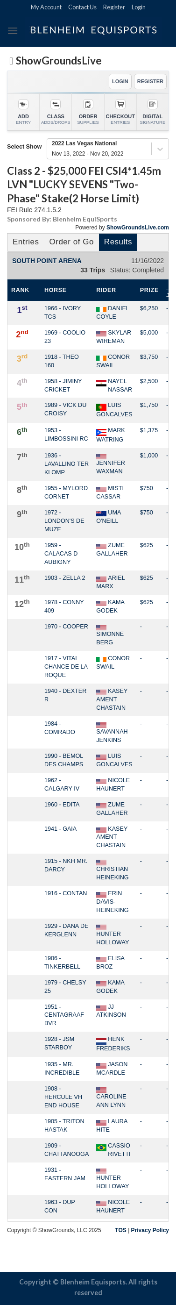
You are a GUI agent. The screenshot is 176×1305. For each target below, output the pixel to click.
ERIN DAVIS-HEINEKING (112, 901)
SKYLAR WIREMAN (113, 336)
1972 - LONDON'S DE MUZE (64, 521)
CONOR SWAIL (113, 361)
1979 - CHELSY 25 (65, 986)
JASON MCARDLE (111, 1068)
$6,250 (149, 308)
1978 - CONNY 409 (64, 606)
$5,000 (149, 332)
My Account (46, 7)
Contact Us (82, 7)
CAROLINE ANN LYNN (111, 1097)
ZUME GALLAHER (111, 549)
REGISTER (150, 81)
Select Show (24, 146)
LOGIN (120, 81)
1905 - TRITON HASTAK (64, 1125)
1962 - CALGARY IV (61, 784)
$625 (146, 545)
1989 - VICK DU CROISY (65, 409)
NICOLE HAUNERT (113, 784)
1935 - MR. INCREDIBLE (62, 1068)
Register (114, 7)
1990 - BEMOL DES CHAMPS (63, 760)
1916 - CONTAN (65, 893)
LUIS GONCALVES (114, 410)
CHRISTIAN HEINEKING (112, 870)
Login (139, 7)
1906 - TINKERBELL (62, 962)
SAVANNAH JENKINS (111, 732)
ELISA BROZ (110, 962)
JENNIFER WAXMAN (110, 464)
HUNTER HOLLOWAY (112, 935)
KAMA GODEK (110, 606)
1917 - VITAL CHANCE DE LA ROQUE (65, 666)
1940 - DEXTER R (65, 695)
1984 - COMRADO (59, 727)
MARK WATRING (110, 435)
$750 (146, 488)
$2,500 (149, 381)
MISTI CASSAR (110, 492)
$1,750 (149, 405)
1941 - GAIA (60, 829)
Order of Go (71, 241)
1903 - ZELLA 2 (64, 578)
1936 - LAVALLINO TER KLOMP (66, 464)
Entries (26, 241)
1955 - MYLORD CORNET (66, 492)
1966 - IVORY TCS (62, 312)
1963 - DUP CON (59, 1206)
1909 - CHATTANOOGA (66, 1149)
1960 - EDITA (61, 804)
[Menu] (12, 30)
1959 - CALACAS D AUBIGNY (60, 553)
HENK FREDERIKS (113, 1044)
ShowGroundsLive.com (137, 227)
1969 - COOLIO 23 (64, 336)
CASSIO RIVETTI (113, 1149)
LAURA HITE (111, 1125)
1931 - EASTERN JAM (64, 1174)
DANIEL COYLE (112, 312)
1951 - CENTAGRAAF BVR (64, 1015)
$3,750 (149, 357)
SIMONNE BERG (110, 635)
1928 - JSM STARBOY (59, 1043)
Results (118, 241)
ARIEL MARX (110, 582)
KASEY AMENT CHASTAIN (111, 699)
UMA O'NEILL (108, 516)
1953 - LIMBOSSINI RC (66, 434)
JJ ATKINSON (111, 1011)
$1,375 (149, 430)
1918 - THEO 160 (61, 361)
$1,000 (149, 455)
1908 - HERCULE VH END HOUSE (63, 1097)
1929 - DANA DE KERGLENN (66, 930)
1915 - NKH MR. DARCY (65, 865)
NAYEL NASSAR (114, 385)
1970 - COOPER (66, 626)
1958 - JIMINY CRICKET (63, 385)
